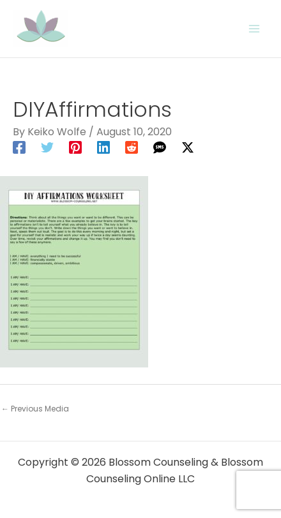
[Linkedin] (103, 147)
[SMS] (159, 147)
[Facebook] (19, 147)
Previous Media (35, 408)
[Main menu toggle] (254, 29)
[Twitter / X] (187, 147)
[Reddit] (131, 147)
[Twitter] (47, 147)
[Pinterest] (75, 147)
